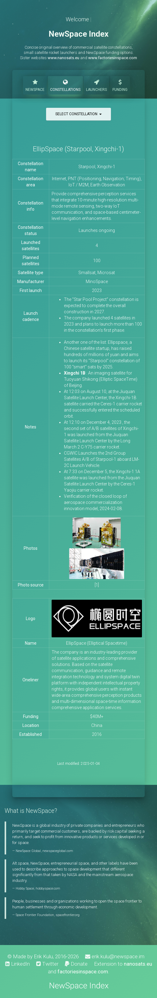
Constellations (65, 85)
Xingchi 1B (74, 373)
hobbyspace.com (48, 888)
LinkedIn (17, 964)
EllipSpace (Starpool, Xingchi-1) (78, 149)
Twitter (47, 964)
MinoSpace (97, 281)
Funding (120, 85)
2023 (97, 290)
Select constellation (78, 114)
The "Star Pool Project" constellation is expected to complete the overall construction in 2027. (101, 305)
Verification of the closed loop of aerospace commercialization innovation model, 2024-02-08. (95, 502)
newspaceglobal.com (57, 851)
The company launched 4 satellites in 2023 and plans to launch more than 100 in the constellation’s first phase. (103, 324)
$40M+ (97, 716)
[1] (97, 584)
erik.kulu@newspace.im (114, 956)
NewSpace (35, 85)
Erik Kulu (43, 956)
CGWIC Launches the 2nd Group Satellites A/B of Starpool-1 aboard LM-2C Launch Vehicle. (101, 459)
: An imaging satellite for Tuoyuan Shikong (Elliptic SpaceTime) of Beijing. (100, 379)
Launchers (96, 85)
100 (96, 260)
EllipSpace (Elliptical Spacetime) (96, 643)
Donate (76, 964)
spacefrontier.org (68, 915)
